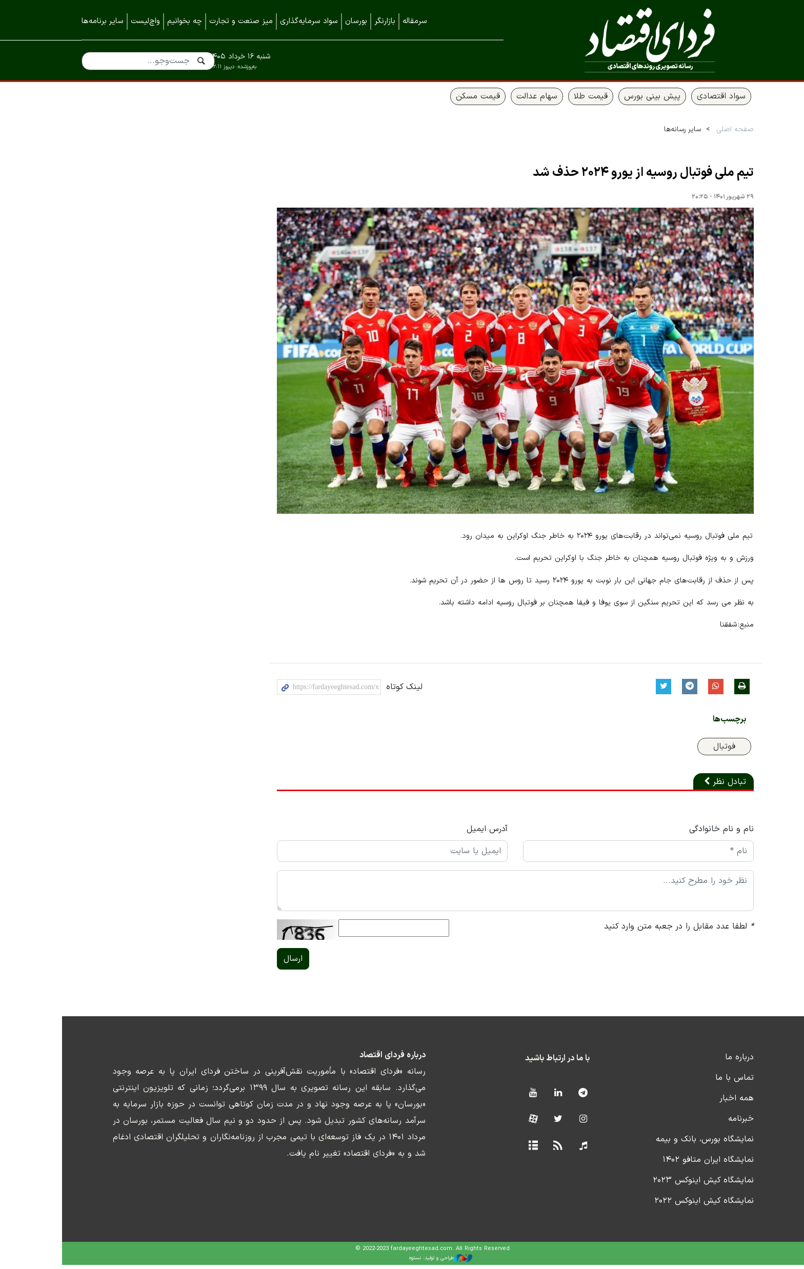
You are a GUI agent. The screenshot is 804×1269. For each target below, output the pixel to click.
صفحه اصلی (703, 134)
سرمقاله (415, 21)
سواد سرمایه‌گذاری (309, 21)
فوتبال (693, 750)
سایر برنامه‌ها (103, 21)
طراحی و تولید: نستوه (409, 1263)
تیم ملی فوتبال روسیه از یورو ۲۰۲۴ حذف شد (611, 177)
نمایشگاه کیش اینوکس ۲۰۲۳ (671, 1184)
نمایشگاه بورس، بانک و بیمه (673, 1143)
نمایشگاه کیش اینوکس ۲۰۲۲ (672, 1205)
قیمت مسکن (447, 101)
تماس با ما (703, 1082)
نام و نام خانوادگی (690, 833)
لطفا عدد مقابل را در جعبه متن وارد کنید (647, 930)
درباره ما (708, 1061)
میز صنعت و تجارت (241, 21)
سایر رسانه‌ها (651, 134)
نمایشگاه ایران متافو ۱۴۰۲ (676, 1164)
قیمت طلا (559, 101)
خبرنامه (709, 1123)
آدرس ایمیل (455, 833)
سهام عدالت (505, 101)
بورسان (356, 21)
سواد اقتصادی (690, 101)
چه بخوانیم (184, 21)
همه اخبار (705, 1102)
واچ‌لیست (145, 21)
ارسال (261, 963)
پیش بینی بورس (621, 101)
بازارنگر (384, 21)
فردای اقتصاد (627, 39)
